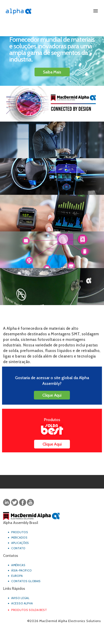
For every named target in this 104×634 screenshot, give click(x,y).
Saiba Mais (52, 72)
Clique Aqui (51, 395)
